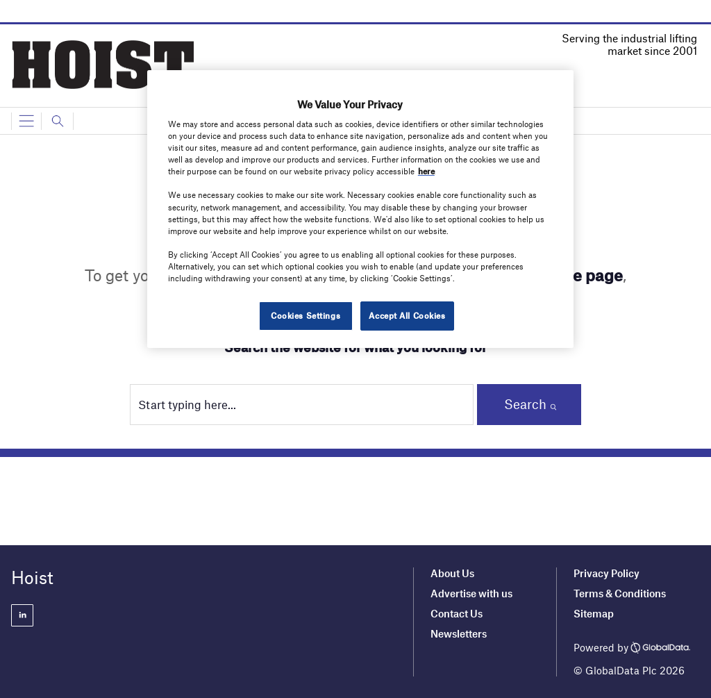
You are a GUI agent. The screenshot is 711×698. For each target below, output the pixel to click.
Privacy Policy (606, 573)
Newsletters (459, 633)
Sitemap (594, 613)
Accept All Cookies (407, 315)
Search (525, 404)
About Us (452, 573)
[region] (360, 209)
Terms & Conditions (620, 593)
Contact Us (456, 613)
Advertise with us (471, 593)
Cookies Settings (305, 315)
